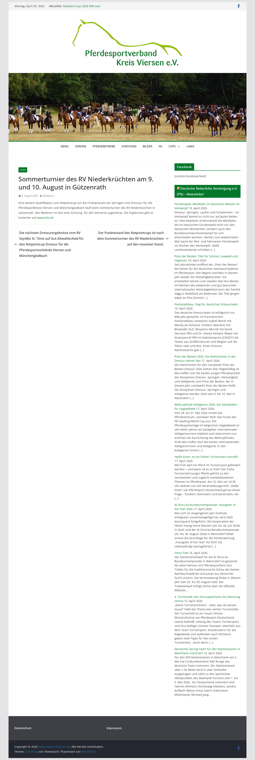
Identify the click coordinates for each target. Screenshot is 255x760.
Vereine (80, 146)
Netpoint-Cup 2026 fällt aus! (82, 6)
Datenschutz (23, 728)
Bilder (147, 146)
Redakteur (48, 195)
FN (160, 146)
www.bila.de (45, 218)
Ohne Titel (181, 553)
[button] (178, 147)
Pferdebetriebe (104, 146)
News (65, 146)
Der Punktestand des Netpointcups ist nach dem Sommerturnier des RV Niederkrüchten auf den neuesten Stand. (133, 238)
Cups (172, 146)
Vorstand (129, 146)
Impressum (114, 728)
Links (190, 146)
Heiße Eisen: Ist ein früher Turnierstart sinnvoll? (206, 457)
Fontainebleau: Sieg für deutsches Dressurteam (206, 304)
